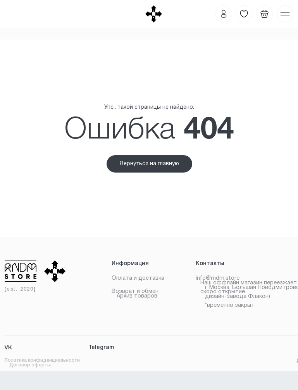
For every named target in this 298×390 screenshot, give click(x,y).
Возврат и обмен (135, 291)
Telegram (101, 347)
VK (8, 348)
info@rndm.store (217, 278)
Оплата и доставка (138, 278)
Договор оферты (30, 365)
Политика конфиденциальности (42, 360)
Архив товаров (137, 296)
